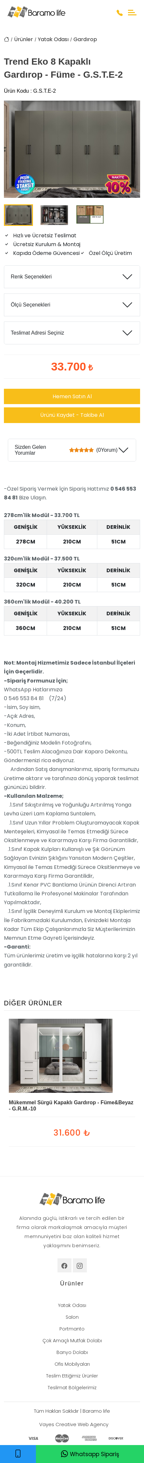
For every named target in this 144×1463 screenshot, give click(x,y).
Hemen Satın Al (72, 396)
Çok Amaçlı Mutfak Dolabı (72, 1340)
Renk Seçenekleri (31, 276)
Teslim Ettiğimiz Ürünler (72, 1376)
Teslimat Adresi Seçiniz (37, 333)
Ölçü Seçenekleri (30, 304)
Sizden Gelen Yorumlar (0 (66, 450)
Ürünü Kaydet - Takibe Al (72, 415)
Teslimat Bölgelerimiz (72, 1387)
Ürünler (23, 39)
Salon (72, 1317)
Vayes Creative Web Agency (73, 1424)
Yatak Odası (53, 39)
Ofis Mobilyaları (72, 1364)
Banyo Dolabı (72, 1352)
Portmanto (72, 1329)
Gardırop (85, 39)
